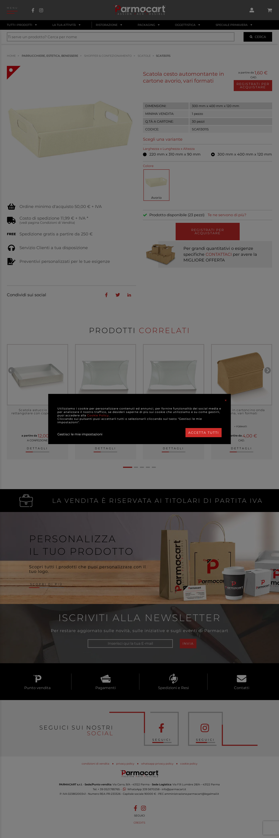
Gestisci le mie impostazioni (79, 434)
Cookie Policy (98, 415)
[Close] (226, 400)
